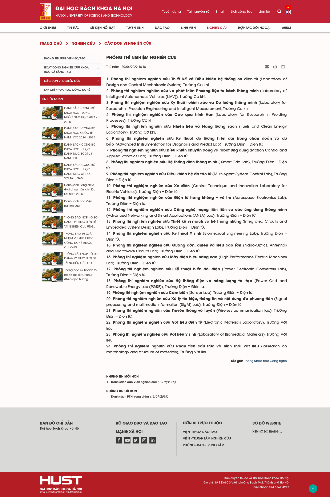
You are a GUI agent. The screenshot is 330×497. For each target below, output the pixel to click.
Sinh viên (188, 27)
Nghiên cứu (217, 27)
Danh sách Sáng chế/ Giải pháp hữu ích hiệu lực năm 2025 (79, 190)
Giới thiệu (48, 27)
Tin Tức (73, 27)
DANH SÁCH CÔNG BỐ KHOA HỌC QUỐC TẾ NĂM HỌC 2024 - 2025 (79, 133)
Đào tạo (162, 27)
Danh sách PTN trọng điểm (130, 396)
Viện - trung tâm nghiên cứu (207, 438)
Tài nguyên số (198, 11)
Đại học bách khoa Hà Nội (94, 9)
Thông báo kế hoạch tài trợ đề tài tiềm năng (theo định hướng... (80, 275)
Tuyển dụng (171, 11)
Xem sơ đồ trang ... (267, 431)
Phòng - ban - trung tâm (203, 445)
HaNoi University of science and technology (94, 15)
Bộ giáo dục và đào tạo (141, 423)
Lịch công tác (241, 11)
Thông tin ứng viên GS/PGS (64, 58)
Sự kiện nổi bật (102, 27)
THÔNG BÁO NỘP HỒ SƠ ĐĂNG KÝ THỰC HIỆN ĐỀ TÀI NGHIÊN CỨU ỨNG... (80, 222)
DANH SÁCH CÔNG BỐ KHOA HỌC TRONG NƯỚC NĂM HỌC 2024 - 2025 (80, 115)
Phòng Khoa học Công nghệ (265, 361)
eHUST (286, 27)
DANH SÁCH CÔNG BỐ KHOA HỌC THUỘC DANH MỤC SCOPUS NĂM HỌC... (79, 151)
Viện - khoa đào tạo (200, 432)
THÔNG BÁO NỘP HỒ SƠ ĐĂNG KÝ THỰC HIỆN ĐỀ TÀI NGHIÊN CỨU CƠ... (80, 259)
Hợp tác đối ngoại (254, 27)
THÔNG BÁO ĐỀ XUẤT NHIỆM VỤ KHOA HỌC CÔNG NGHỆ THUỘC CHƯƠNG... (79, 240)
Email (220, 11)
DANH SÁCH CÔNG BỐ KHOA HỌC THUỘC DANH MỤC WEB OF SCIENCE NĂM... (79, 171)
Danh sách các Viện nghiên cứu (134, 382)
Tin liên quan (52, 99)
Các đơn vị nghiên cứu (62, 81)
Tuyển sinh (135, 27)
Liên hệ (264, 11)
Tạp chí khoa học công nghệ (67, 89)
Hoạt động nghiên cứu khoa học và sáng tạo (66, 70)
